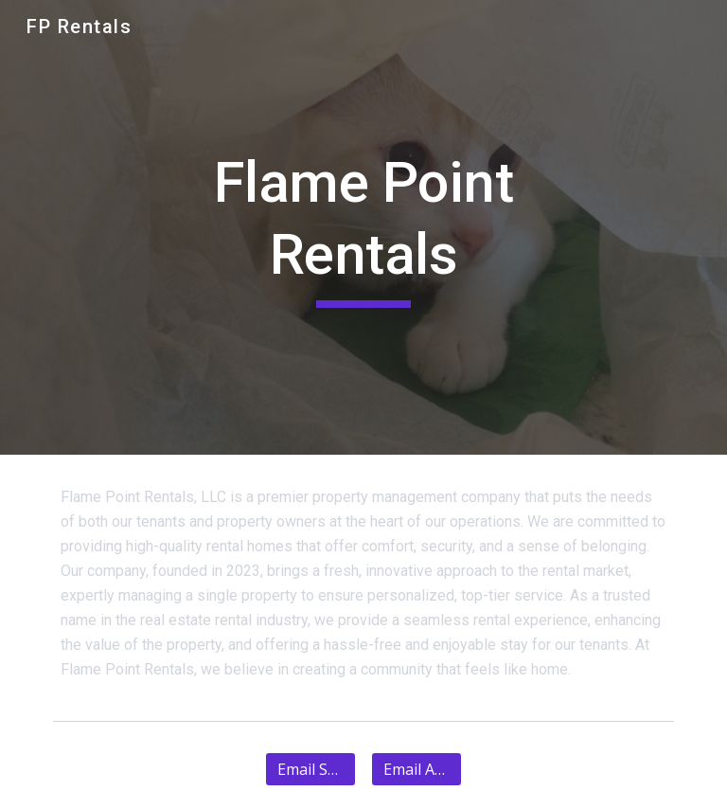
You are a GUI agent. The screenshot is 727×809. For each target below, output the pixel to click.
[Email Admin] (416, 769)
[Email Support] (310, 769)
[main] (363, 227)
